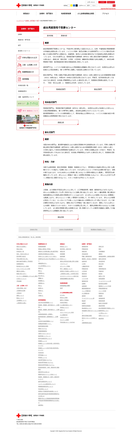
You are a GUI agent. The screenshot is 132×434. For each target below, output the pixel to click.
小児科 (84, 264)
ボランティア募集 (65, 266)
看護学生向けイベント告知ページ (47, 374)
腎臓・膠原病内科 (87, 256)
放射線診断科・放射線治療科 (107, 256)
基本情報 (50, 35)
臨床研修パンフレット (44, 336)
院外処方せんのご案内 (22, 266)
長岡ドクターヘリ (104, 315)
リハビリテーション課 (88, 298)
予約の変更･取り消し (22, 259)
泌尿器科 (84, 286)
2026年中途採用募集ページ (45, 321)
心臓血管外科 (85, 266)
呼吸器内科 (85, 249)
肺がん (40, 271)
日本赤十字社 (33, 229)
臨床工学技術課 (103, 303)
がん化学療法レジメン (44, 266)
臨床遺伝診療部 (103, 283)
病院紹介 (26, 13)
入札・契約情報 (36, 237)
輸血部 (84, 301)
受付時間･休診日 (21, 256)
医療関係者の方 (28, 72)
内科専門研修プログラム (45, 360)
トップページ (20, 20)
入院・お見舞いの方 (29, 65)
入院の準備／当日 (21, 288)
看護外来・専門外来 (24, 40)
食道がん (40, 290)
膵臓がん (40, 278)
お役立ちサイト (64, 317)
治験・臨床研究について (26, 97)
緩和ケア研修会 (64, 300)
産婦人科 (61, 122)
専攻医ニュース (42, 357)
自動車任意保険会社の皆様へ (46, 254)
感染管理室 (102, 305)
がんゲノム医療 (64, 320)
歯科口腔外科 (102, 259)
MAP (61, 288)
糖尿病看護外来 (86, 288)
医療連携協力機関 (65, 285)
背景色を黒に (76, 5)
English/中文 (110, 2)
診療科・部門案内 (46, 13)
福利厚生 (40, 405)
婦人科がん (41, 275)
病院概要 (62, 254)
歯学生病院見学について (45, 381)
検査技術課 (102, 301)
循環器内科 (85, 246)
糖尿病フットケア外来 (105, 286)
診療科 (20, 34)
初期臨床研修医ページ (45, 323)
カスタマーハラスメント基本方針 (69, 276)
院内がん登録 (63, 297)
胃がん (40, 285)
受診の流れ (19, 249)
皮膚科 (84, 283)
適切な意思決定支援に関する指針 (69, 261)
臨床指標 (62, 256)
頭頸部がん (41, 273)
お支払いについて (21, 278)
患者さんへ (63, 259)
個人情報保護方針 (25, 237)
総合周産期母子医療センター (107, 308)
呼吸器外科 (85, 268)
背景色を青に (74, 5)
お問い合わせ (91, 2)
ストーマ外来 (102, 291)
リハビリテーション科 (105, 281)
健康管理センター (104, 310)
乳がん (40, 293)
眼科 (100, 249)
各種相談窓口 (22, 91)
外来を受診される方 (29, 58)
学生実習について (43, 389)
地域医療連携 (66, 13)
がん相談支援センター (66, 305)
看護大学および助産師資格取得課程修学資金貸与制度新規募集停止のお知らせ (48, 400)
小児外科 (84, 271)
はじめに (62, 295)
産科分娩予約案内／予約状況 (24, 261)
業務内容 (64, 35)
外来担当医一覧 (23, 85)
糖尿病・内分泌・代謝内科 (89, 259)
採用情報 (25, 79)
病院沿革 (62, 251)
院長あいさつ (63, 246)
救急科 (100, 273)
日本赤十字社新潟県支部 (66, 229)
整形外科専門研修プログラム (46, 365)
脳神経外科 (85, 281)
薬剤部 (84, 296)
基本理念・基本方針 (65, 249)
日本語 (102, 2)
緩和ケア (62, 310)
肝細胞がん (41, 280)
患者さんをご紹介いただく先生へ (47, 256)
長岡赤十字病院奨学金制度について (48, 391)
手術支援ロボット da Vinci (67, 322)
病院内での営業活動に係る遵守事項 (48, 251)
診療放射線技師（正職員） (45, 314)
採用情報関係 (42, 300)
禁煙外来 (101, 293)
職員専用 (101, 318)
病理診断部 (102, 278)
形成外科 (84, 276)
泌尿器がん (41, 283)
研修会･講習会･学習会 (44, 249)
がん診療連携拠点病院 (86, 13)
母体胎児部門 (60, 89)
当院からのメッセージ (44, 333)
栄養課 (84, 303)
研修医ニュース (42, 341)
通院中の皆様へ (20, 271)
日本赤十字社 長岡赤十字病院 (30, 5)
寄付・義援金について (66, 268)
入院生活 (18, 293)
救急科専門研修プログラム (45, 362)
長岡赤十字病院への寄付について (69, 271)
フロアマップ (63, 264)
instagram (41, 352)
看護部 (100, 296)
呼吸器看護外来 (103, 288)
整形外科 (84, 273)
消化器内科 (85, 254)
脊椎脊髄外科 (102, 268)
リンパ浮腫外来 (86, 291)
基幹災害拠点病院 (87, 315)
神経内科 (84, 251)
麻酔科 (100, 254)
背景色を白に (69, 5)
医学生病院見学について (45, 338)
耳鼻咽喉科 (102, 251)
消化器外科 (102, 261)
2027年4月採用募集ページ (45, 302)
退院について (20, 295)
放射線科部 (102, 298)
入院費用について (21, 300)
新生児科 (61, 217)
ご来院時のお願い (21, 303)
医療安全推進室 (86, 305)
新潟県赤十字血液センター (98, 229)
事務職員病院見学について (45, 386)
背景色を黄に (71, 5)
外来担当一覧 (20, 251)
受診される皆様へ (21, 246)
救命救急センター (87, 308)
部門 (38, 20)
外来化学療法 (63, 302)
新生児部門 (98, 89)
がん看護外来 (63, 315)
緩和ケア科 (102, 276)
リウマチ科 (85, 278)
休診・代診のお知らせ (22, 254)
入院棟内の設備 (20, 290)
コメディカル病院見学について (47, 384)
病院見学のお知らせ (43, 372)
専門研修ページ (42, 355)
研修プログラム (42, 328)
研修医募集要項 (42, 331)
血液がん (40, 288)
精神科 (100, 266)
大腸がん (40, 295)
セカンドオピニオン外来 (23, 268)
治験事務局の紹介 (87, 322)
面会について (20, 298)
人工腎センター (103, 313)
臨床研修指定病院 (43, 326)
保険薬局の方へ (42, 263)
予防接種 (18, 281)
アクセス (105, 13)
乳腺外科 (101, 271)
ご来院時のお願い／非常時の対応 (69, 273)
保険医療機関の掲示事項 (67, 278)
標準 (88, 5)
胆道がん (40, 268)
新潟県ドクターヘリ (24, 51)
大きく (94, 5)
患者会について (64, 307)
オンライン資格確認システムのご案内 (27, 276)
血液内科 (84, 261)
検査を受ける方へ (21, 273)
